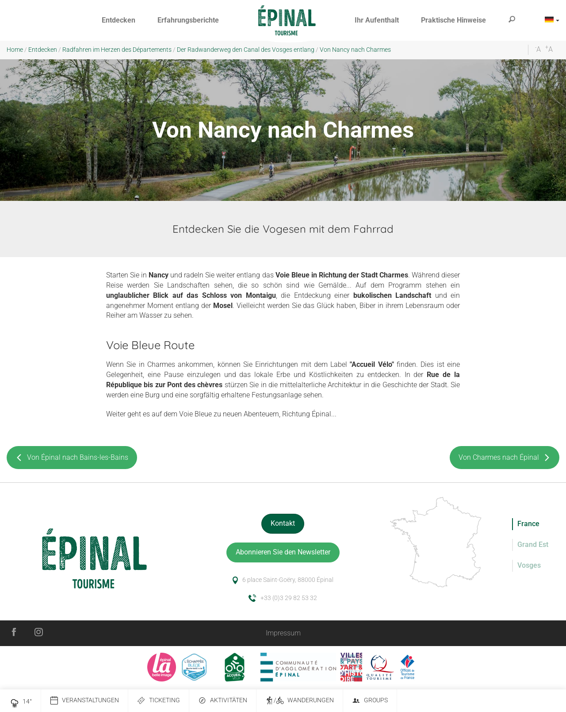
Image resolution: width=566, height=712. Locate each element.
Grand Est (532, 544)
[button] (118, 20)
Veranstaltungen (84, 701)
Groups (370, 701)
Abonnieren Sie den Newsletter (283, 552)
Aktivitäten (222, 701)
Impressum (283, 633)
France (528, 524)
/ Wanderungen (299, 701)
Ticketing (158, 701)
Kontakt (283, 523)
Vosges (529, 565)
